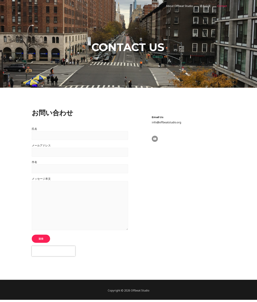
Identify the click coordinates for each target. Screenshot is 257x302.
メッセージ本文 (80, 205)
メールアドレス (80, 150)
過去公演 (207, 6)
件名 (80, 167)
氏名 (80, 133)
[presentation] (53, 253)
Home (160, 6)
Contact (223, 6)
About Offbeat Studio (182, 6)
